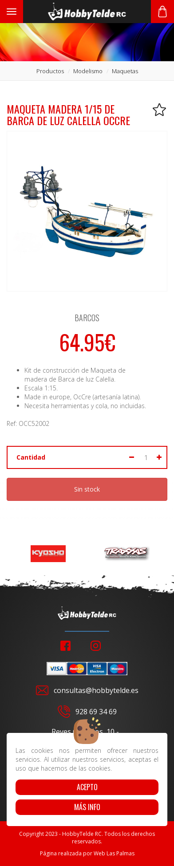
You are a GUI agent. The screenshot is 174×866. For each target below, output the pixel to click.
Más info (87, 807)
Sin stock (87, 489)
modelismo (88, 71)
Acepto (87, 787)
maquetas (125, 71)
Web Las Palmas (114, 853)
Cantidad (30, 457)
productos (50, 71)
